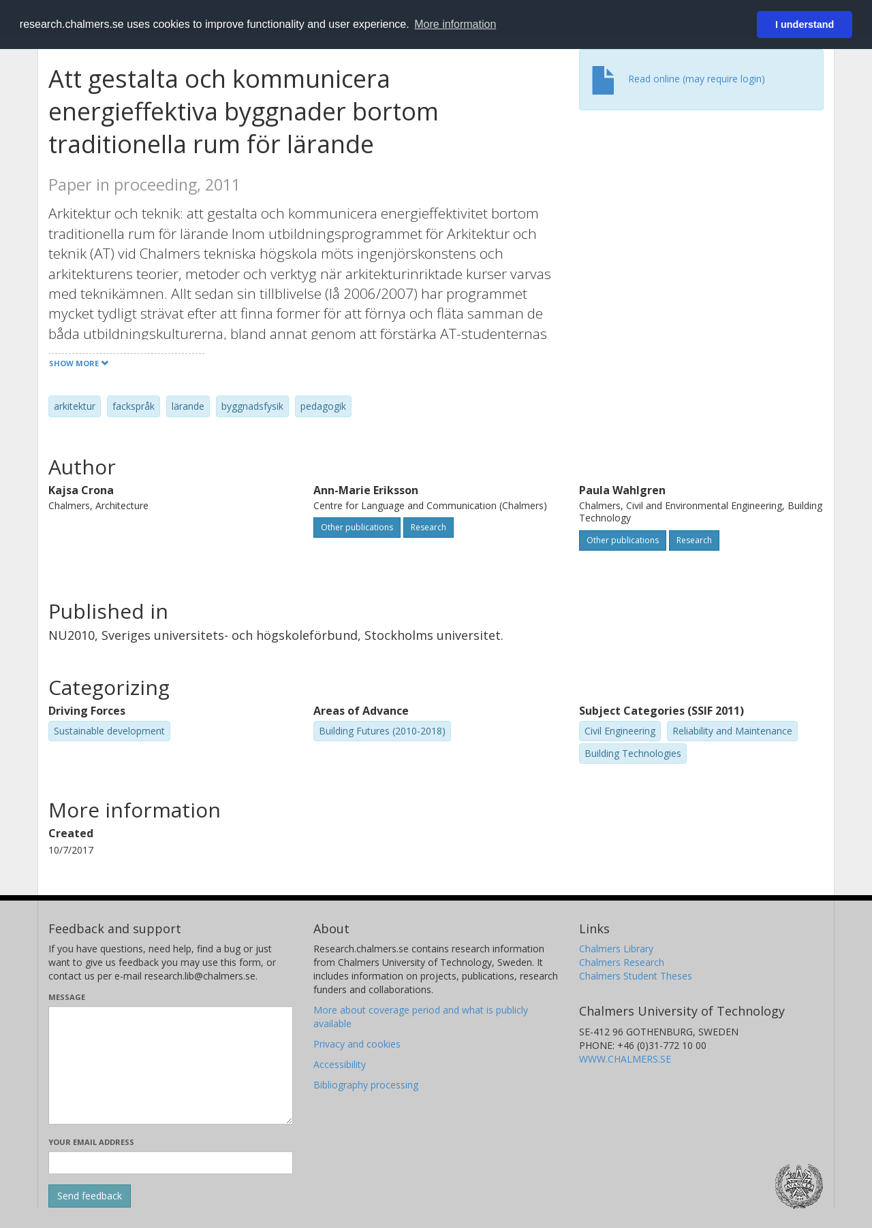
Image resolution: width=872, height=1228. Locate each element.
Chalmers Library (616, 948)
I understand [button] (804, 24)
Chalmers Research (621, 962)
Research (428, 527)
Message (66, 997)
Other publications (357, 527)
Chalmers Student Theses (635, 975)
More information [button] (455, 24)
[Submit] (89, 1196)
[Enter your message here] (170, 1065)
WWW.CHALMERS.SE (625, 1058)
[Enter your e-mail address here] (170, 1162)
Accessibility (339, 1064)
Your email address (91, 1142)
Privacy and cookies (357, 1043)
